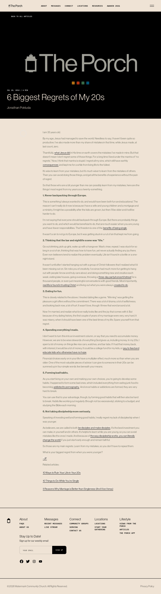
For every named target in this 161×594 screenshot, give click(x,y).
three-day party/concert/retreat (115, 277)
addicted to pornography (66, 386)
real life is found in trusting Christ (59, 285)
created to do (121, 285)
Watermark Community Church (31, 586)
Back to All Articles (19, 16)
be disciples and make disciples (94, 427)
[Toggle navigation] (152, 6)
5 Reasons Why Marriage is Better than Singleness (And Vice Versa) (78, 488)
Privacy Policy (147, 586)
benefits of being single (115, 228)
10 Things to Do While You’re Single (61, 480)
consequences (50, 164)
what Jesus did (62, 152)
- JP (45, 458)
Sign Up (59, 550)
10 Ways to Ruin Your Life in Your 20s (62, 472)
